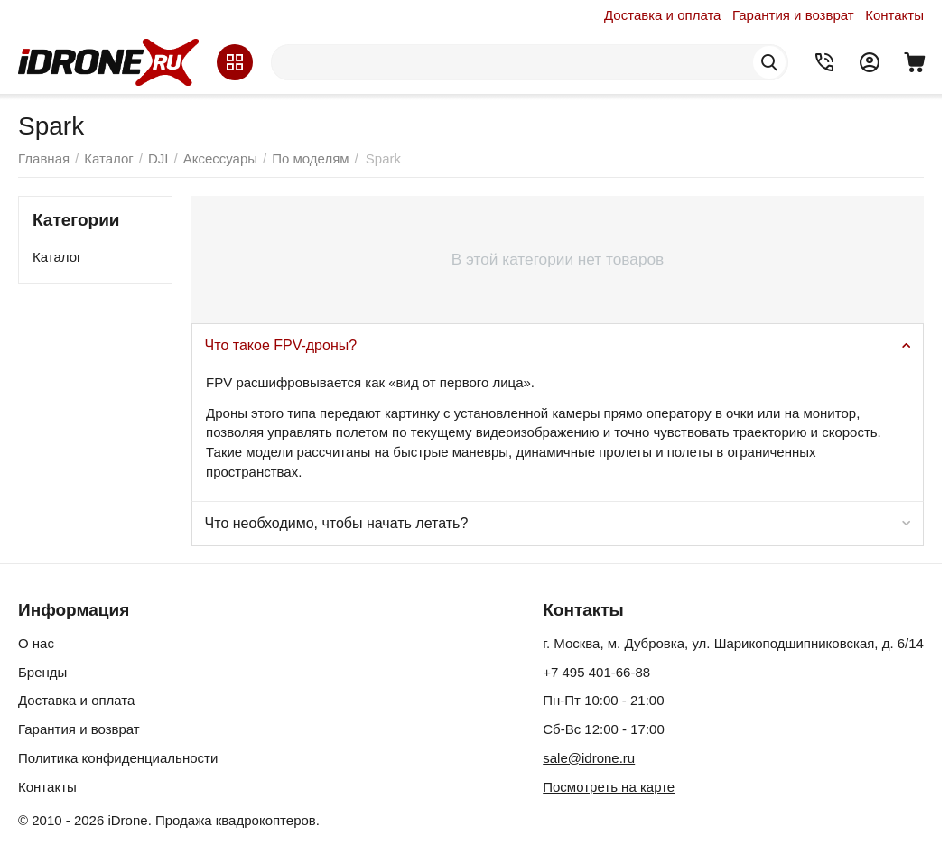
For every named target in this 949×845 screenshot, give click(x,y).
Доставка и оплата (662, 15)
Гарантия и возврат (793, 15)
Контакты (894, 15)
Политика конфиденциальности (118, 758)
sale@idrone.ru (589, 758)
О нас (36, 643)
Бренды (42, 672)
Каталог (57, 257)
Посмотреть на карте (609, 786)
